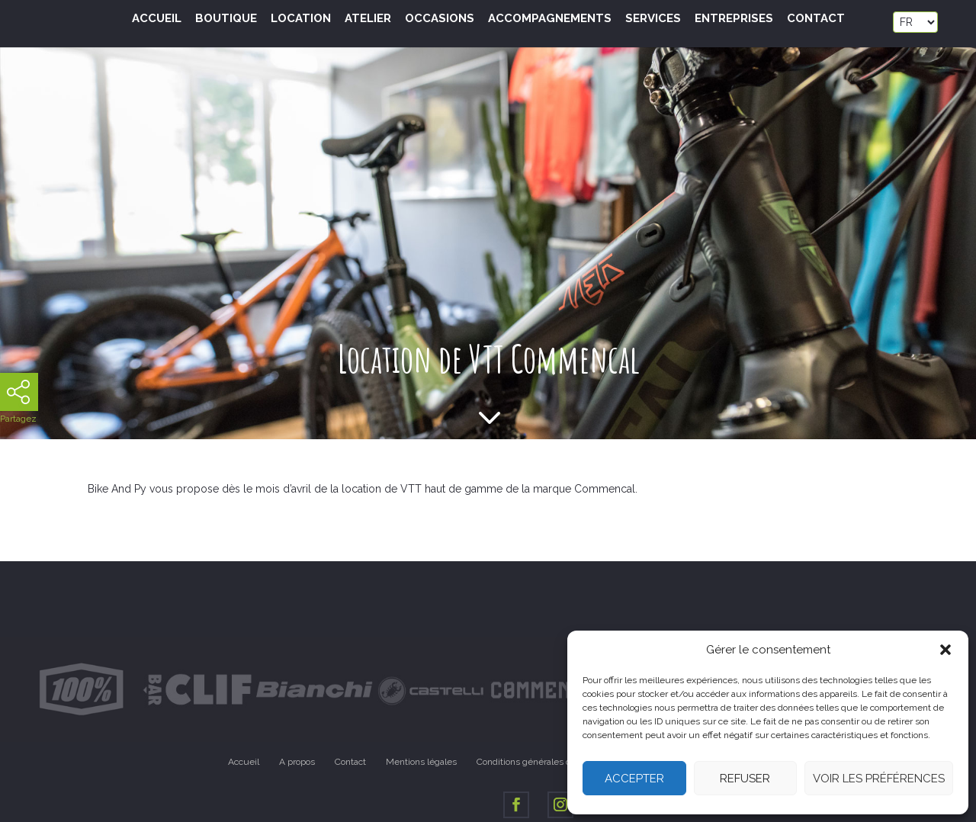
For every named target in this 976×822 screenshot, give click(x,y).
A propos (297, 761)
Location (301, 19)
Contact (816, 19)
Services (653, 19)
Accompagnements (550, 19)
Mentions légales (421, 761)
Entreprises (734, 19)
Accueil (156, 19)
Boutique (226, 19)
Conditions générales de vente (539, 761)
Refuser (745, 778)
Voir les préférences (879, 778)
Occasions (439, 19)
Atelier (368, 19)
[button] (945, 649)
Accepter (634, 778)
